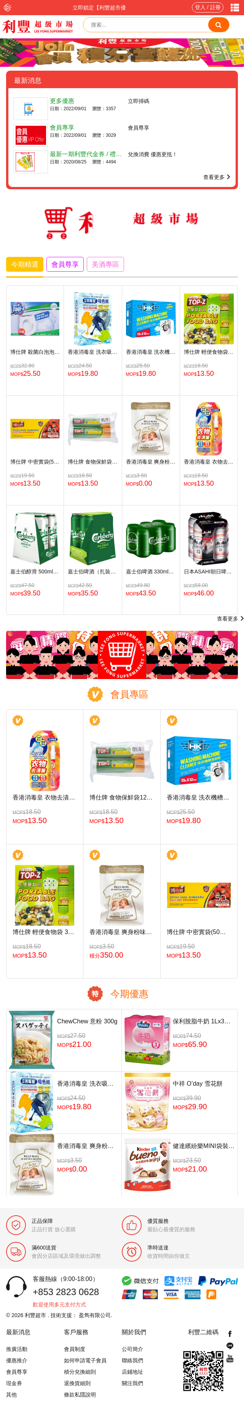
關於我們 (134, 1332)
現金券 (14, 1383)
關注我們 (132, 1383)
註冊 (215, 7)
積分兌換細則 (80, 1371)
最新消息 (18, 1332)
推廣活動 (16, 1349)
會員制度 (74, 1349)
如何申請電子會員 (85, 1360)
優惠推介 (16, 1360)
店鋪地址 (132, 1371)
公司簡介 (132, 1349)
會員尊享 (16, 1371)
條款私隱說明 (80, 1394)
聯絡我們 (132, 1360)
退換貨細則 (77, 1383)
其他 (11, 1394)
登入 (200, 7)
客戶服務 (76, 1332)
